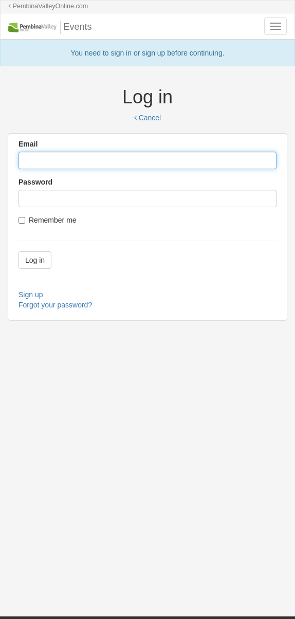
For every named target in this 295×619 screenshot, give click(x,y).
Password (35, 182)
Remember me (48, 220)
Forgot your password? (55, 305)
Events (50, 27)
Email (28, 144)
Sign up (31, 294)
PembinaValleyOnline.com (48, 6)
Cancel (147, 118)
